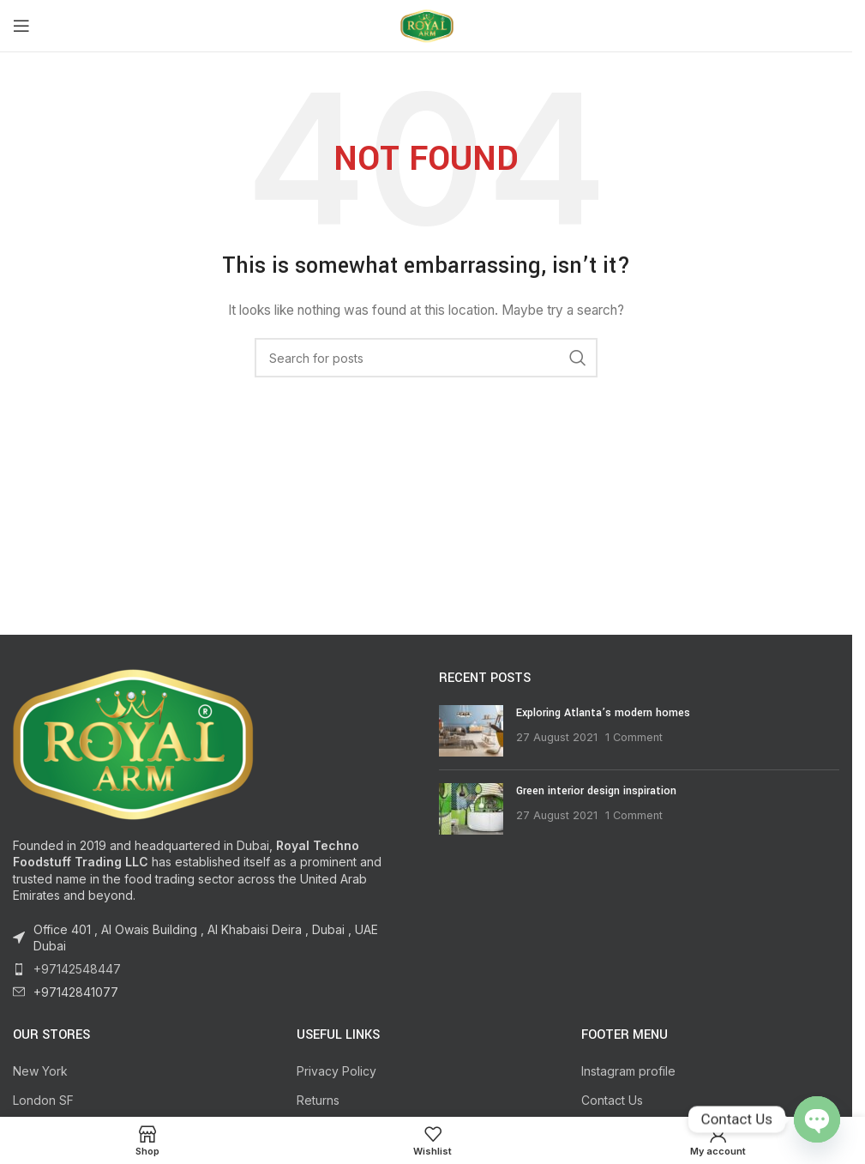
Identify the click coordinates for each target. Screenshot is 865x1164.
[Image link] (133, 742)
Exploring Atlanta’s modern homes (603, 713)
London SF (43, 1100)
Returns (318, 1100)
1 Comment (634, 737)
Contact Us (612, 1100)
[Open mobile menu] (21, 26)
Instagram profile (628, 1071)
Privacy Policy (336, 1071)
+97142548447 (77, 969)
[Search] (426, 357)
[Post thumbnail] (471, 731)
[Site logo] (426, 24)
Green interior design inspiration (596, 791)
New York (40, 1071)
